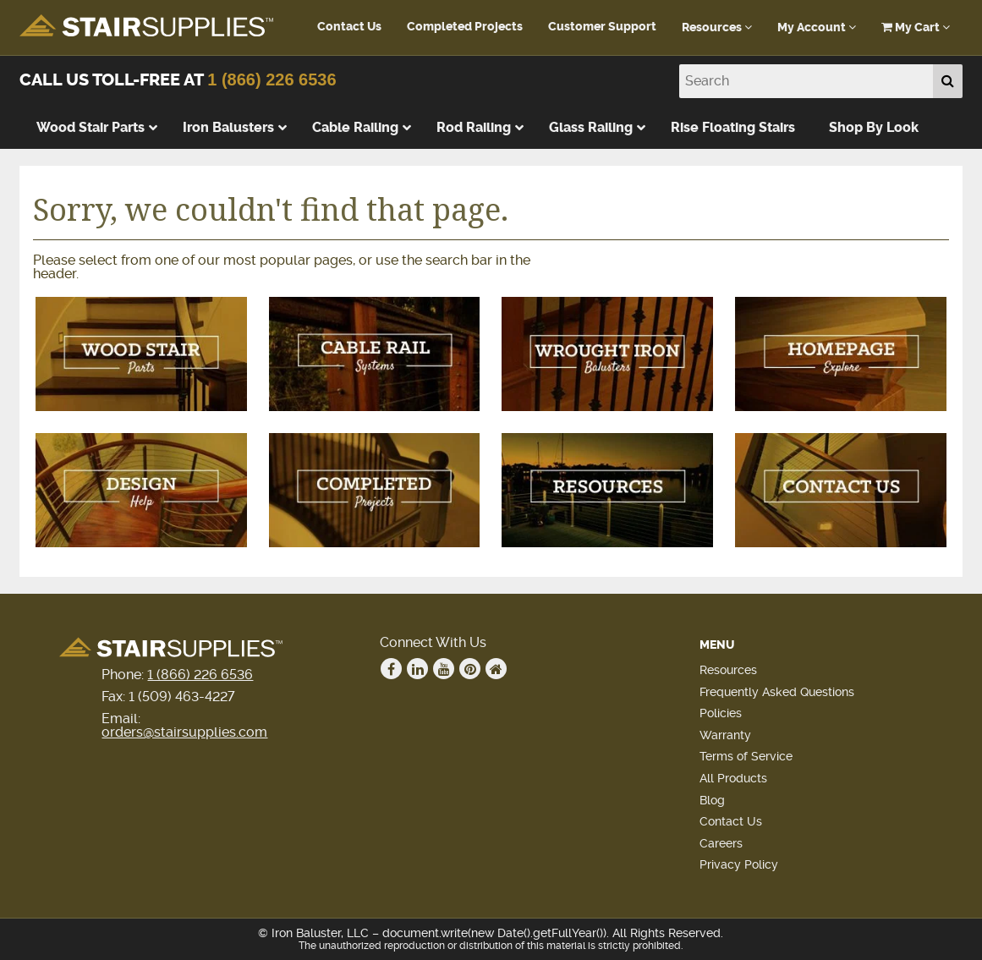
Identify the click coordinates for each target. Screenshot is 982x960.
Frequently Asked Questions (776, 692)
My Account (816, 27)
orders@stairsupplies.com (184, 732)
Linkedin (418, 669)
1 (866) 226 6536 (271, 79)
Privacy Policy (738, 864)
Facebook (391, 669)
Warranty (725, 735)
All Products (733, 778)
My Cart (915, 27)
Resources (717, 27)
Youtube (444, 669)
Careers (721, 843)
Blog (712, 800)
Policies (720, 713)
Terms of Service (746, 756)
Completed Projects (465, 26)
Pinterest (470, 669)
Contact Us (349, 26)
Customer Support (602, 26)
